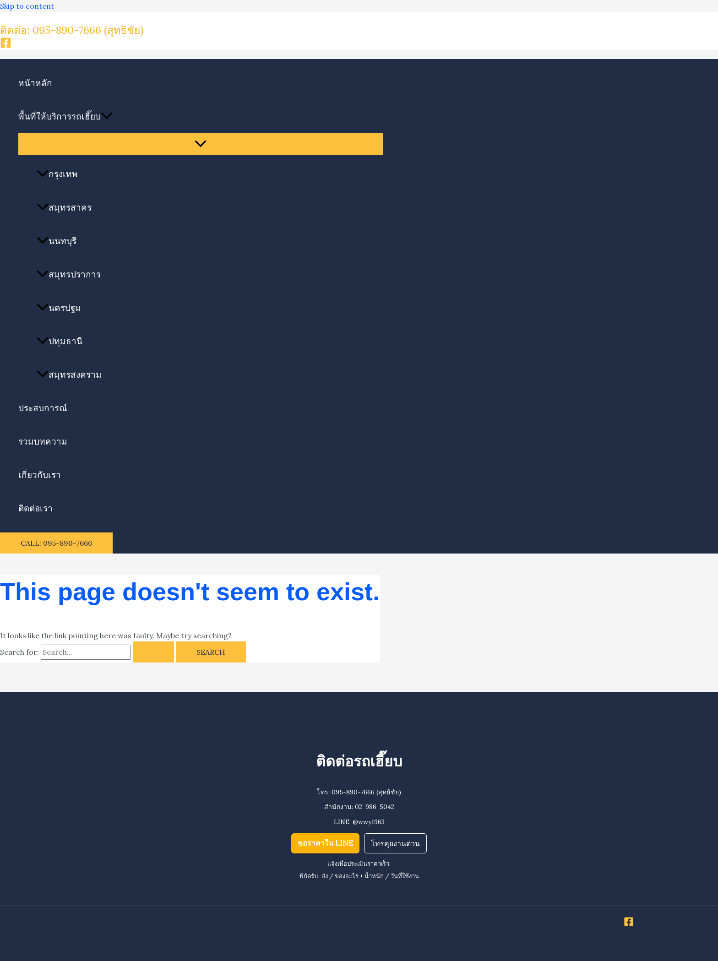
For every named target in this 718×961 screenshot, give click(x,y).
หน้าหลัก (35, 82)
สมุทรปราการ (69, 274)
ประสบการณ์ (42, 407)
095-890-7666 (353, 792)
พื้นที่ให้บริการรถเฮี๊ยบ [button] (65, 116)
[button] (107, 116)
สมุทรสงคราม (69, 374)
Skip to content (27, 6)
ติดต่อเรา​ (35, 508)
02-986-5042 (374, 807)
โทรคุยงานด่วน (395, 843)
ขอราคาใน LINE (325, 842)
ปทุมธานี (59, 341)
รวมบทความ (42, 441)
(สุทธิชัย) (123, 30)
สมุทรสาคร (64, 207)
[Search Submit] (153, 651)
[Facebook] (5, 45)
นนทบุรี (56, 240)
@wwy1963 (369, 822)
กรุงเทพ (57, 173)
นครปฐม (59, 307)
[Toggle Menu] (200, 144)
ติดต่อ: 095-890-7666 (52, 30)
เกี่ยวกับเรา (39, 474)
